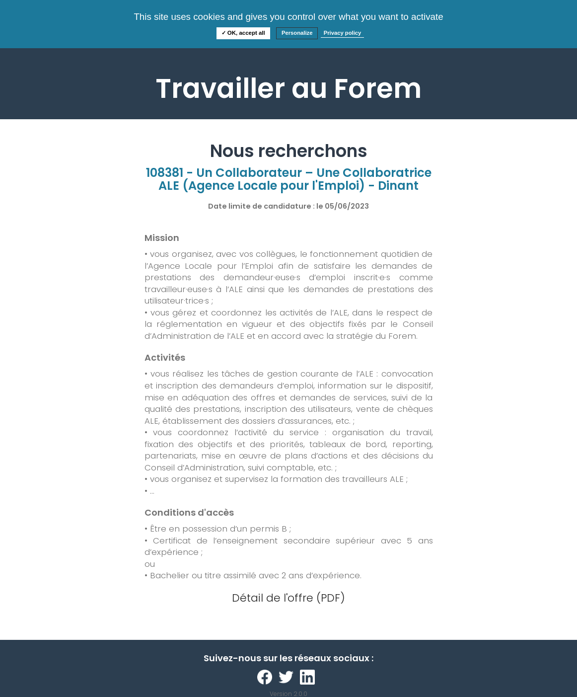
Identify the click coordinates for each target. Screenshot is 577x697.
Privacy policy (342, 33)
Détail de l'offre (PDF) (288, 598)
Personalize (297, 33)
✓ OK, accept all (243, 33)
